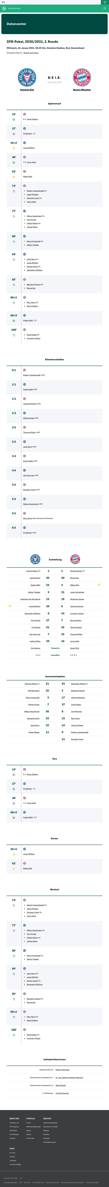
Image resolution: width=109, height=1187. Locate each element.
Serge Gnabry (32, 119)
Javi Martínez (76, 711)
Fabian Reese (32, 223)
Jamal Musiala (32, 194)
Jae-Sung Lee (28, 475)
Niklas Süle (27, 176)
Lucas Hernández (77, 592)
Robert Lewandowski (35, 191)
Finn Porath (31, 220)
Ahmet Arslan (32, 267)
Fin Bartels (27, 133)
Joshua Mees (32, 227)
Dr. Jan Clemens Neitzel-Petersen (69, 1078)
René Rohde (61, 1085)
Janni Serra (31, 259)
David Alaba (32, 335)
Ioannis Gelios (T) (33, 571)
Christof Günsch (62, 1093)
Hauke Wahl (28, 320)
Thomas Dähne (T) (32, 684)
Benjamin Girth (33, 718)
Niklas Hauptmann (34, 216)
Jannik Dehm (35, 578)
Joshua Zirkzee (77, 725)
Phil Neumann (33, 691)
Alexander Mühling (34, 270)
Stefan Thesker (33, 245)
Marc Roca (31, 302)
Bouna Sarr (31, 288)
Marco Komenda (33, 241)
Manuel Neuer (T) (77, 571)
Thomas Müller (29, 432)
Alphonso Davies (77, 599)
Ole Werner (35, 648)
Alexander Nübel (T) (79, 684)
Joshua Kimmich (29, 404)
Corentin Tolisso (33, 338)
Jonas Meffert (29, 148)
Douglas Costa (33, 198)
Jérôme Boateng (78, 698)
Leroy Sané (31, 162)
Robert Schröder (31, 53)
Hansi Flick (74, 648)
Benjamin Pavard (33, 284)
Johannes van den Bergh (30, 599)
